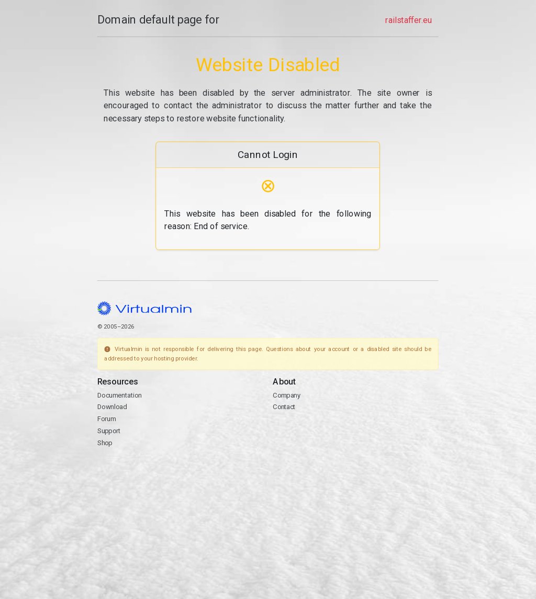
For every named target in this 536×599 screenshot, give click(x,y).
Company (287, 395)
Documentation (119, 395)
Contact (284, 407)
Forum (106, 419)
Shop (105, 443)
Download (112, 407)
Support (109, 431)
